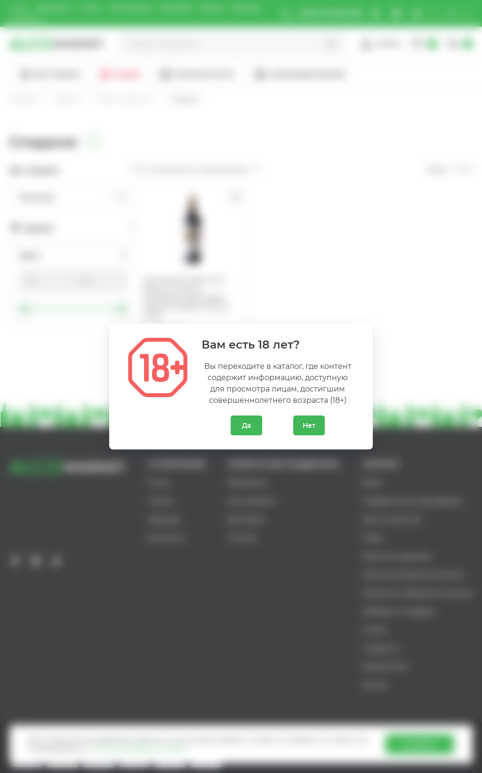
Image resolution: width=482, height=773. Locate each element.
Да (246, 425)
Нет (309, 425)
